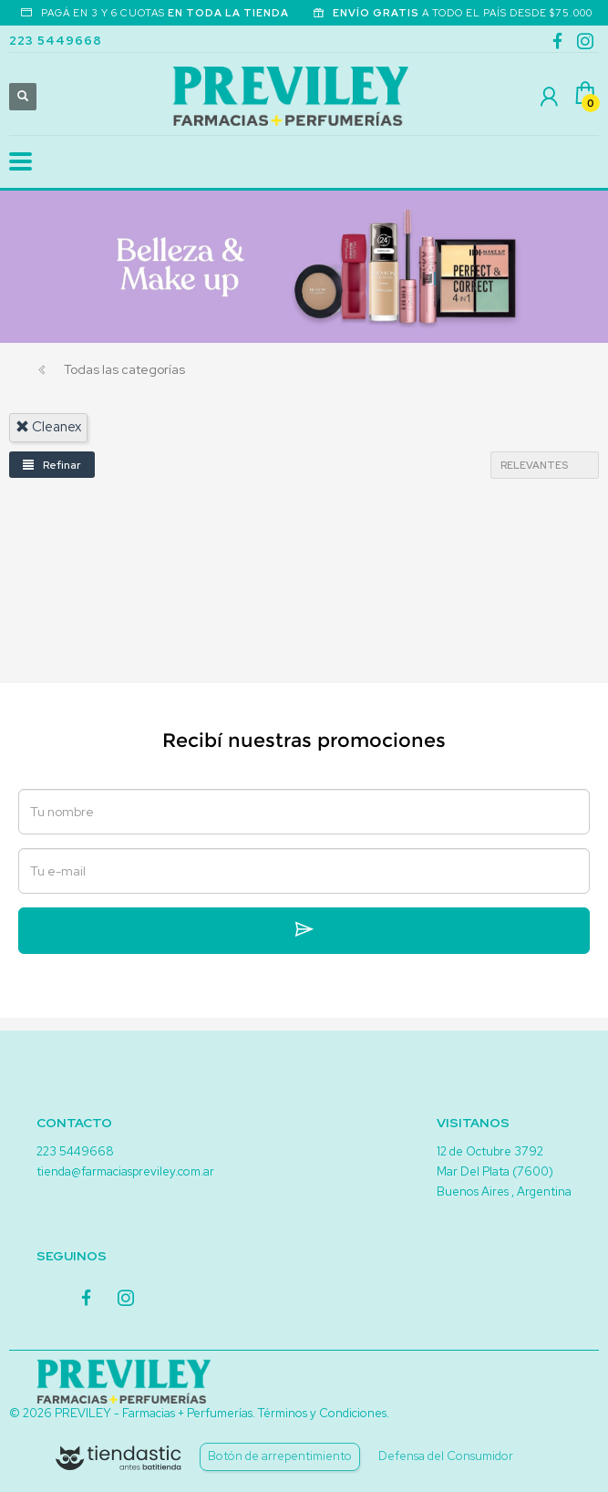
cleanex (48, 427)
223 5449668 (55, 40)
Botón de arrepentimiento (280, 1456)
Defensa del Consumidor (445, 1456)
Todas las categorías (124, 369)
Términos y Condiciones (322, 1413)
